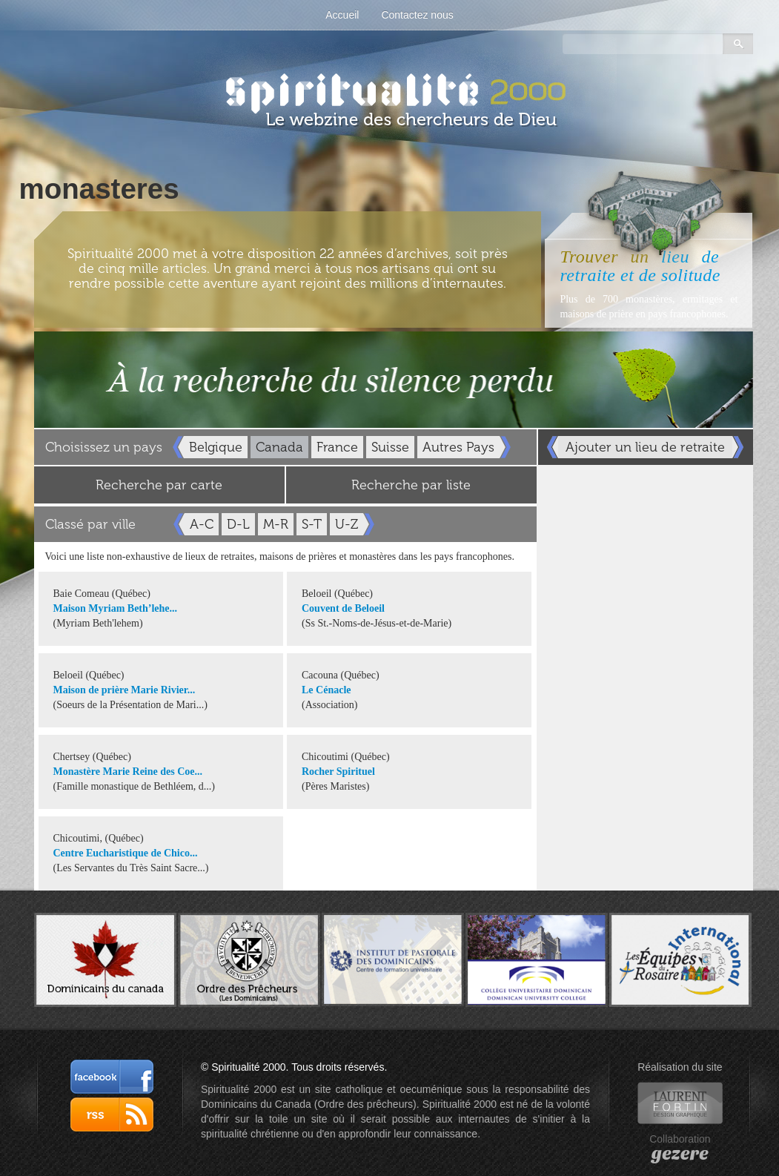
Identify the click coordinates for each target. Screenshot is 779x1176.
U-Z (346, 524)
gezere (680, 1153)
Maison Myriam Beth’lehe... (115, 608)
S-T (312, 524)
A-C (201, 524)
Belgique (215, 447)
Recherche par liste (411, 485)
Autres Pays (458, 447)
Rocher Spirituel (338, 771)
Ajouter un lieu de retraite (645, 447)
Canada (279, 447)
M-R (275, 524)
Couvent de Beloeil (343, 608)
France (337, 447)
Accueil (342, 15)
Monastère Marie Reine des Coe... (128, 771)
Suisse (390, 447)
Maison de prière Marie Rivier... (124, 690)
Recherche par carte (159, 485)
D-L (238, 524)
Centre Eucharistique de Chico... (125, 853)
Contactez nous (417, 15)
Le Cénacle (326, 690)
